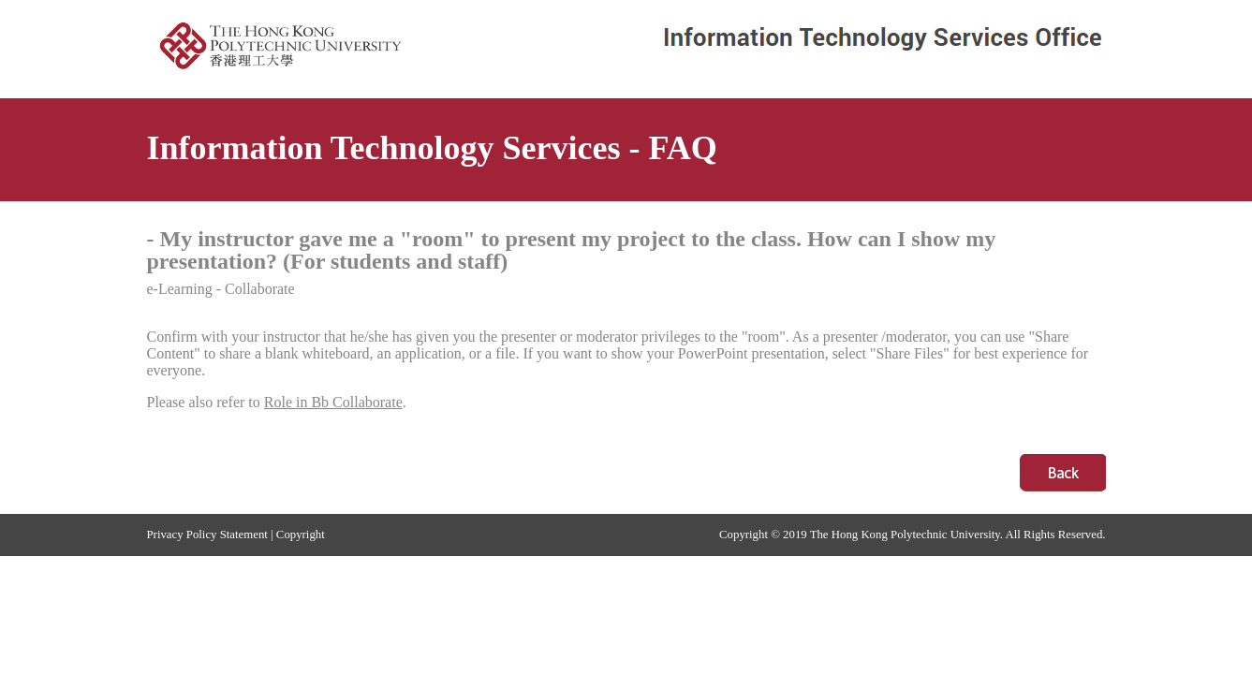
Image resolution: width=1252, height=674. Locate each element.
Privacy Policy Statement (207, 534)
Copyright (300, 534)
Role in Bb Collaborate (333, 402)
